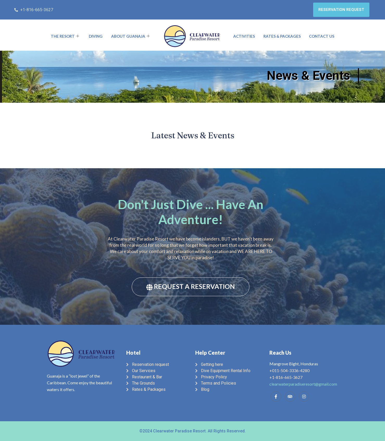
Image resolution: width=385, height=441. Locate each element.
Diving (96, 36)
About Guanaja (131, 36)
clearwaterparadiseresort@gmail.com (303, 383)
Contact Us (321, 36)
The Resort (65, 36)
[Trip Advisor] (290, 396)
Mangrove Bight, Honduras (293, 363)
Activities (244, 36)
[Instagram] (304, 396)
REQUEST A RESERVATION (190, 286)
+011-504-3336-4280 (289, 370)
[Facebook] (276, 396)
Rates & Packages (282, 36)
